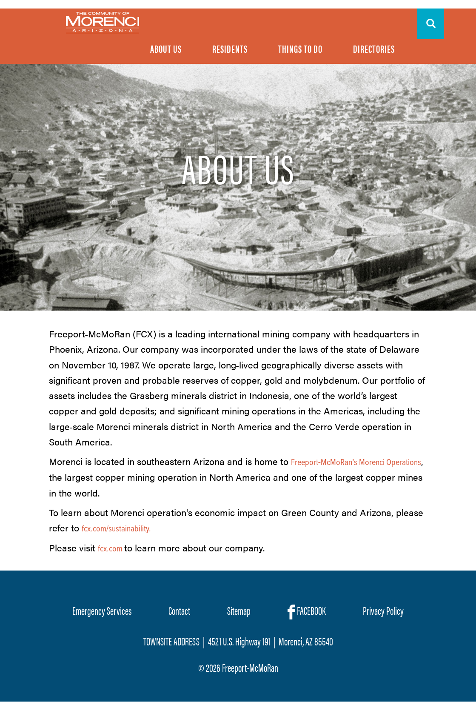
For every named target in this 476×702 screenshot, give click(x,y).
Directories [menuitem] (374, 48)
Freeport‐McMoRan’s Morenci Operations (356, 462)
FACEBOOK (307, 610)
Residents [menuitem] (230, 48)
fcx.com (110, 549)
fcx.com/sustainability (115, 529)
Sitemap (239, 610)
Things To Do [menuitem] (300, 48)
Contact (179, 610)
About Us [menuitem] (166, 48)
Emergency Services (101, 610)
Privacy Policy (383, 610)
